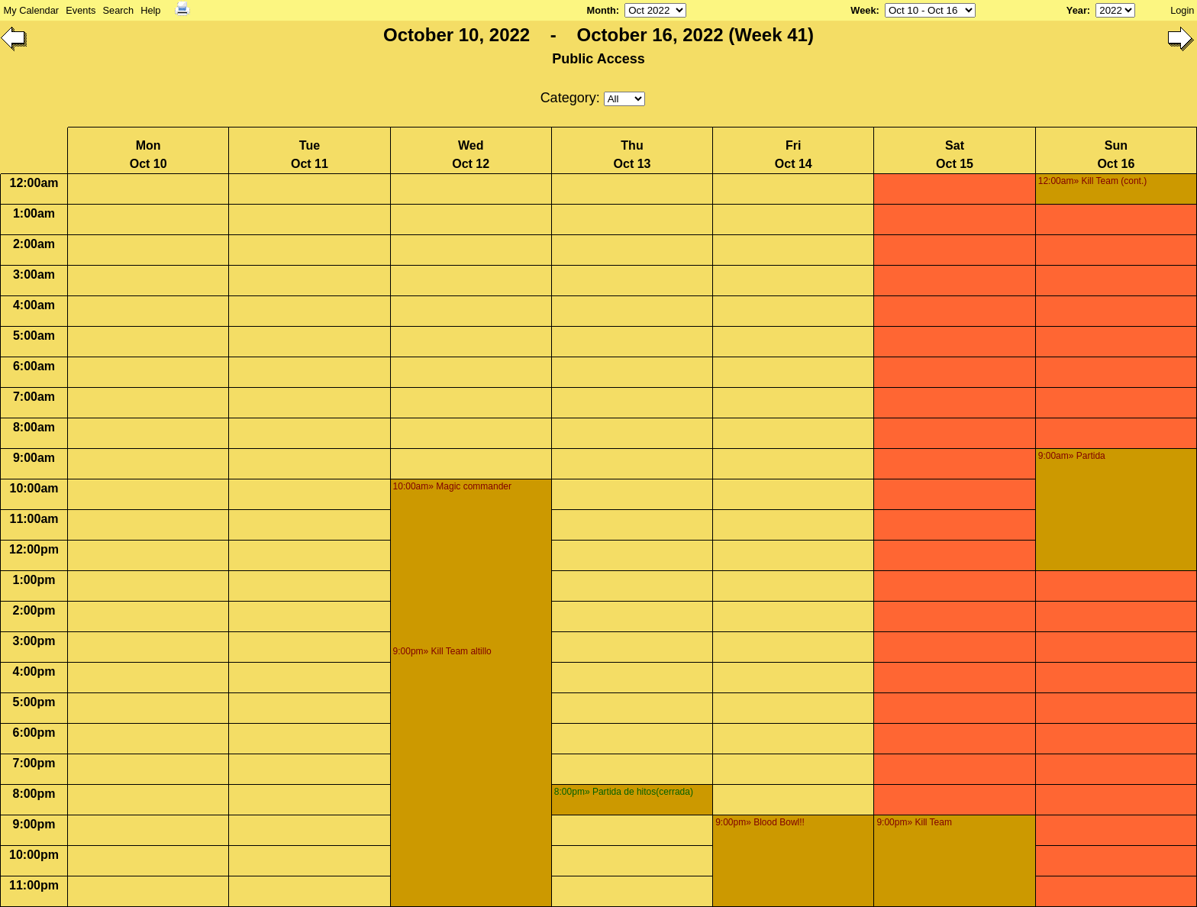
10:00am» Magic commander (452, 486)
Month (600, 10)
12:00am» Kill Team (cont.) (1092, 181)
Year (1076, 10)
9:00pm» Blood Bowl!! (760, 822)
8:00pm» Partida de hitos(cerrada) (623, 791)
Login (1182, 10)
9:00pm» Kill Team (914, 822)
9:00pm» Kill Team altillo (442, 651)
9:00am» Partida (1071, 455)
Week (863, 10)
